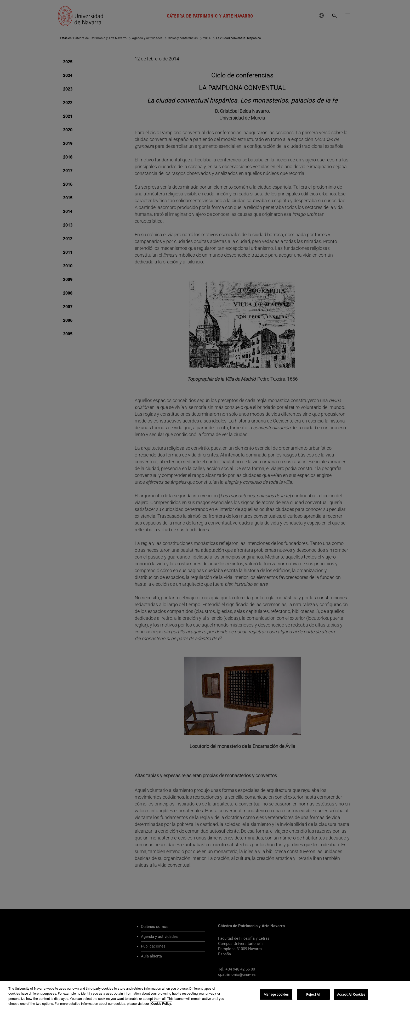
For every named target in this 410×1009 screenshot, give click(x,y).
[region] (205, 995)
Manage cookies (276, 994)
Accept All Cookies (351, 994)
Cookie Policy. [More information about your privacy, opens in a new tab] (161, 1004)
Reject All (313, 994)
